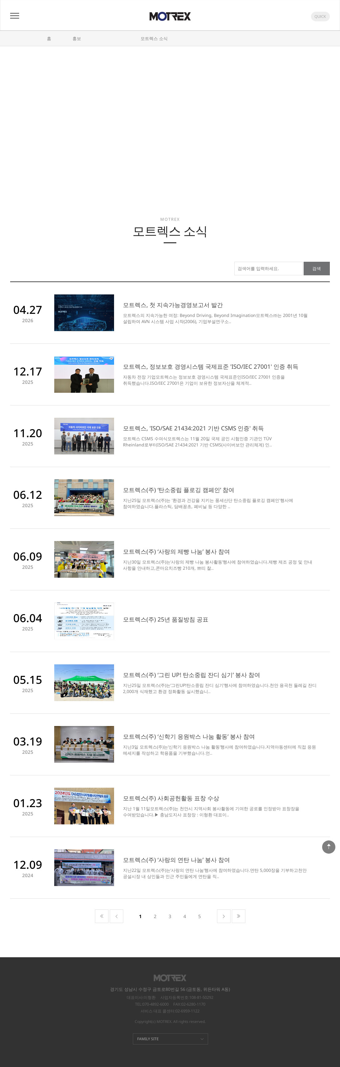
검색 (316, 268)
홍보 (76, 38)
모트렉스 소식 (154, 38)
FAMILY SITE (148, 1038)
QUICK (320, 16)
